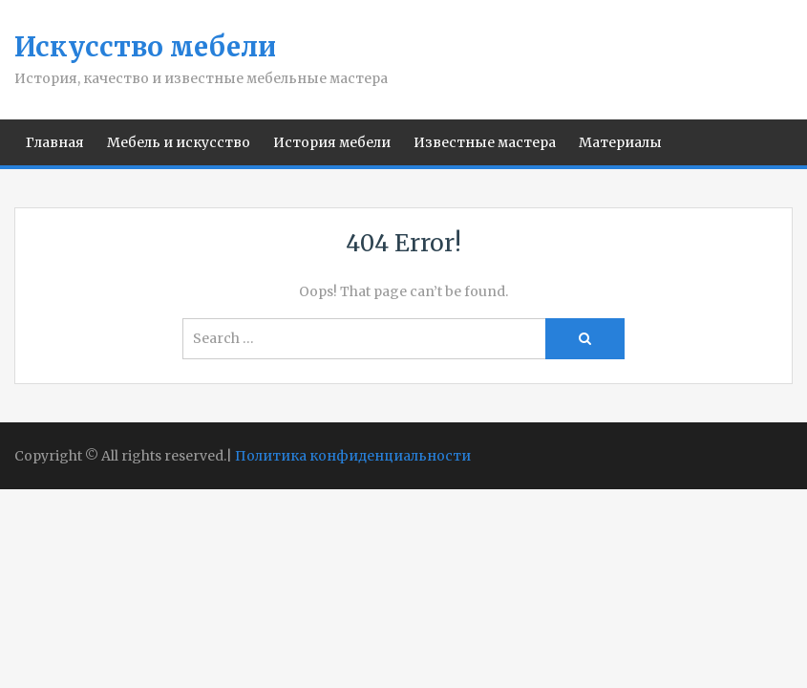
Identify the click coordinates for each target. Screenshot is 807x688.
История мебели (332, 142)
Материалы (620, 142)
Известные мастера (485, 142)
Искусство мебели (145, 47)
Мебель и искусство (178, 142)
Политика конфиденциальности (353, 455)
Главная (55, 142)
